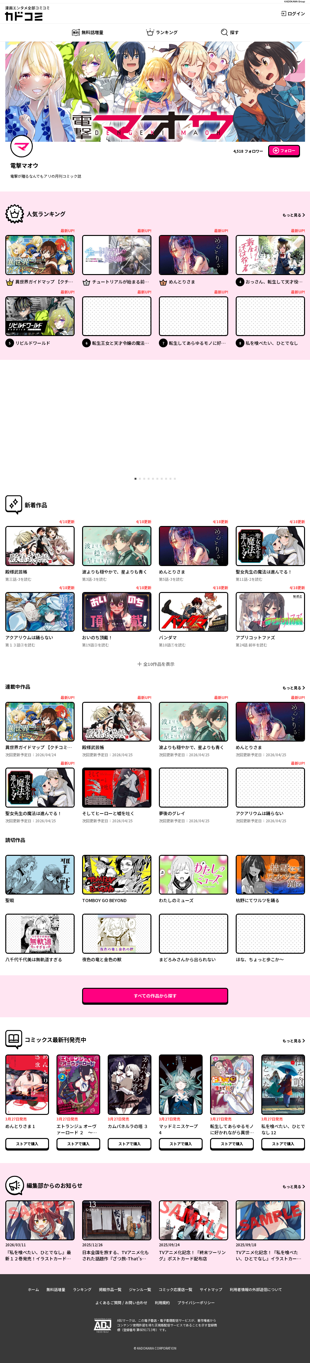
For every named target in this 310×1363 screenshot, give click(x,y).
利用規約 (162, 1302)
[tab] (135, 479)
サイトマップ (211, 1289)
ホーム (33, 1289)
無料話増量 (56, 1289)
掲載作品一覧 (110, 1289)
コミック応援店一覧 (175, 1289)
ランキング (82, 1289)
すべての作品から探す (155, 996)
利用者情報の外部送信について (256, 1289)
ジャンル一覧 (140, 1289)
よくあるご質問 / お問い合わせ (121, 1302)
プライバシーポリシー (196, 1302)
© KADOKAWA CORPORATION (155, 1348)
